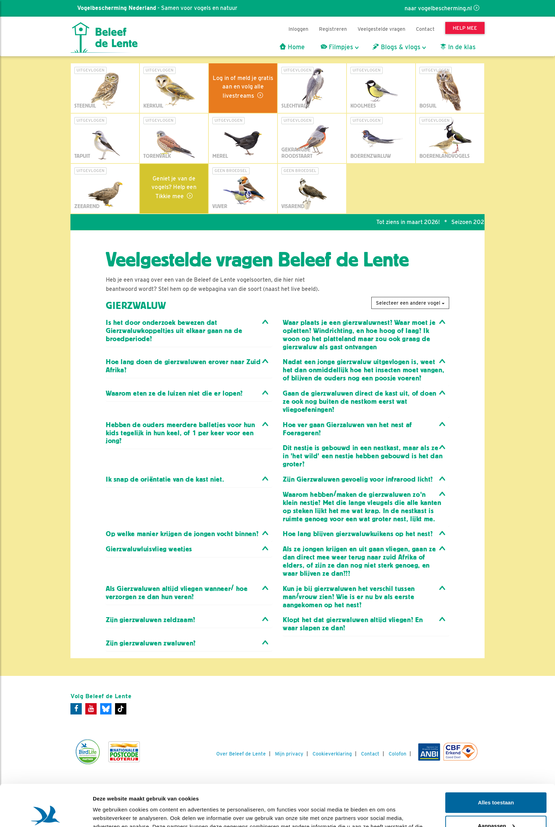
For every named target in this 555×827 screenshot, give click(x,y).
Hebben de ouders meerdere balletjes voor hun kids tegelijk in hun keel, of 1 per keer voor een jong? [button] (180, 433)
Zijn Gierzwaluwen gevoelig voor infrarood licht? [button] (358, 479)
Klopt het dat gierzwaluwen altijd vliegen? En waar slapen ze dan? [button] (353, 624)
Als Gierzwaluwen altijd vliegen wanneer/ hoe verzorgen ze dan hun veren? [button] (176, 593)
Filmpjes (337, 47)
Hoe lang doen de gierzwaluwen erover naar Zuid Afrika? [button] (183, 366)
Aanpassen (496, 784)
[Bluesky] (105, 708)
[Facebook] (76, 708)
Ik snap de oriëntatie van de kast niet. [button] (165, 479)
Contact (425, 29)
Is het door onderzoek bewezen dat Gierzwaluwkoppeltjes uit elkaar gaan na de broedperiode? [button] (174, 330)
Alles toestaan (496, 761)
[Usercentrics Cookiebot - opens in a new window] (46, 813)
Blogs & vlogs (396, 47)
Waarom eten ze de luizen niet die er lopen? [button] (174, 393)
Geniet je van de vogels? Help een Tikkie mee (173, 187)
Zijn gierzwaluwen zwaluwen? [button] (151, 643)
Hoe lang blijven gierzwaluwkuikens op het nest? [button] (358, 534)
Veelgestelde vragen (381, 29)
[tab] (189, 331)
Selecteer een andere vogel (410, 303)
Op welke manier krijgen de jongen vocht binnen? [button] (182, 534)
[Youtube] (91, 708)
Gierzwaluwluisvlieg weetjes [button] (149, 549)
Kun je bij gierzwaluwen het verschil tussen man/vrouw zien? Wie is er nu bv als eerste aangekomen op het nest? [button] (349, 597)
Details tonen (109, 813)
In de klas (458, 47)
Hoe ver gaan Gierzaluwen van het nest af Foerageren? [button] (347, 429)
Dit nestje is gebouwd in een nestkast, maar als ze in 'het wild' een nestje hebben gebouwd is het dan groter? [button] (362, 456)
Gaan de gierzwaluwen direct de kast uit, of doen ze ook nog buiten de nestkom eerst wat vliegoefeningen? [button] (359, 401)
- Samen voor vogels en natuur (157, 8)
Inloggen (298, 29)
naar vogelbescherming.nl (438, 8)
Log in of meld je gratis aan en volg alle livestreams (243, 87)
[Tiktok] (120, 708)
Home (292, 47)
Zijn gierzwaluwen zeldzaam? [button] (150, 620)
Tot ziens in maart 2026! (412, 222)
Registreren (333, 29)
